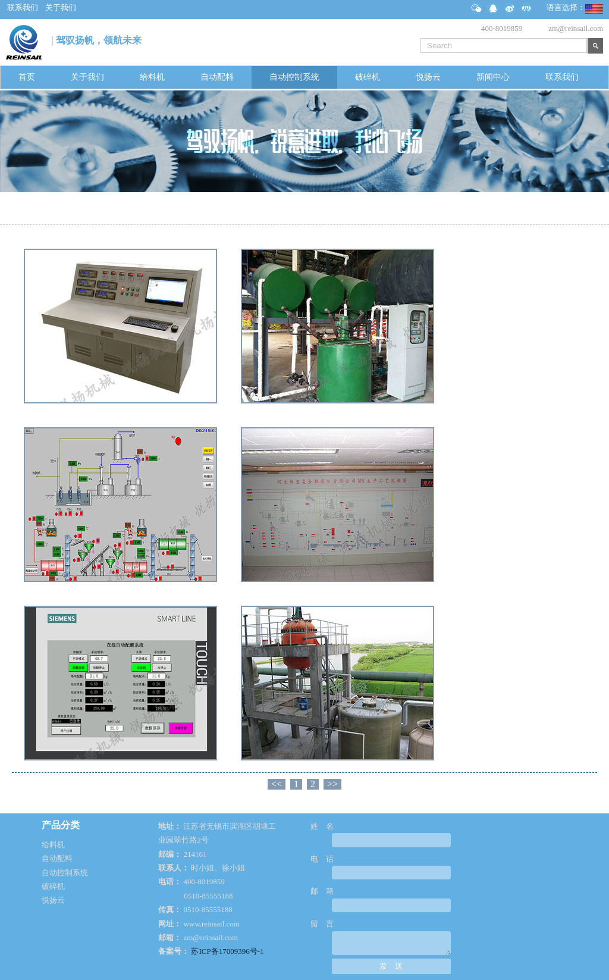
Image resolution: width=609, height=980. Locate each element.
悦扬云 (428, 77)
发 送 (391, 966)
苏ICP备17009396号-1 (227, 951)
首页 (26, 77)
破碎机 (367, 77)
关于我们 (87, 77)
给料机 (152, 77)
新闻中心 (493, 77)
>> (332, 784)
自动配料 (217, 77)
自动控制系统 (294, 77)
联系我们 (562, 77)
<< (276, 784)
